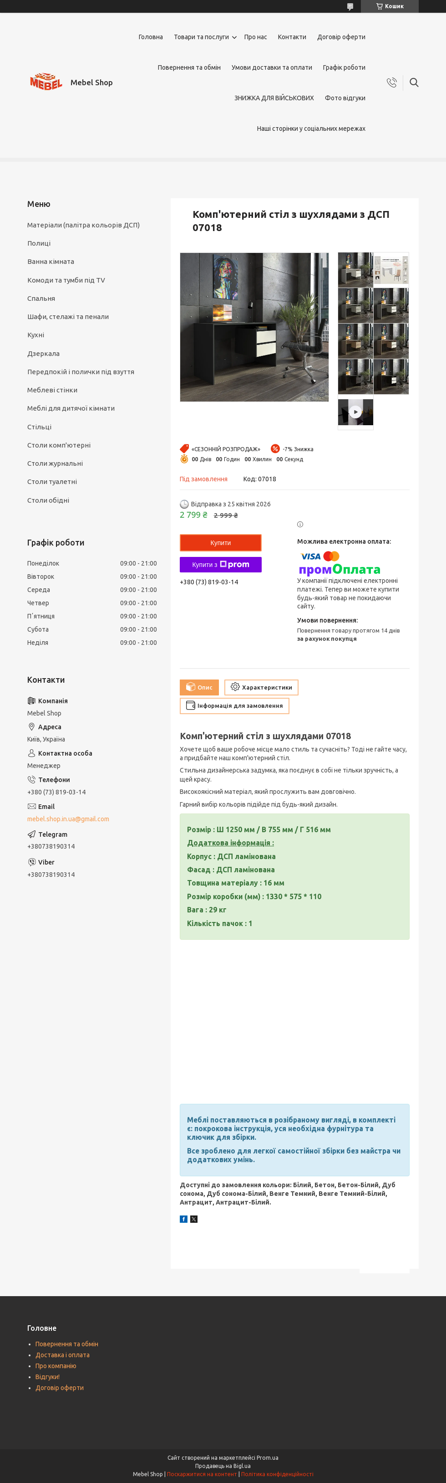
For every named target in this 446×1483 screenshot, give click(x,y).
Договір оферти (341, 37)
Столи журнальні (55, 463)
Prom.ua (268, 1458)
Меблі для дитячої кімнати (71, 408)
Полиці (39, 243)
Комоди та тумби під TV (66, 280)
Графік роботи (344, 67)
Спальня (41, 298)
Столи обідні (48, 500)
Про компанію (55, 1366)
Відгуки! (47, 1376)
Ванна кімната (50, 261)
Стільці (39, 427)
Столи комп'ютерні (59, 445)
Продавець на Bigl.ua (223, 1466)
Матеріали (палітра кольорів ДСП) (83, 225)
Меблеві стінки (52, 390)
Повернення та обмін (189, 67)
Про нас (255, 37)
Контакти (292, 37)
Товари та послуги (201, 37)
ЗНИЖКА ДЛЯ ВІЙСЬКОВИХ (274, 98)
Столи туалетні (52, 481)
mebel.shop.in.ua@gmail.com (68, 819)
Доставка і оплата (62, 1355)
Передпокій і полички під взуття (80, 372)
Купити (221, 542)
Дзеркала (43, 353)
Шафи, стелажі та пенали (68, 316)
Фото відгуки (345, 98)
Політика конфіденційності (277, 1474)
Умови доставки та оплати (272, 67)
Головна (151, 37)
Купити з (220, 565)
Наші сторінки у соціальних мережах (311, 128)
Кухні (35, 335)
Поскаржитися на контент (202, 1474)
